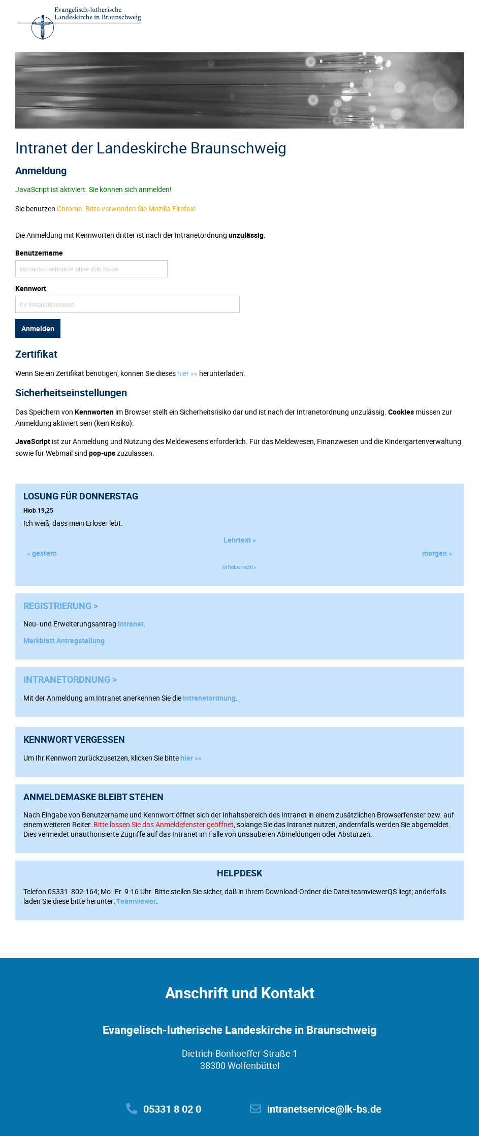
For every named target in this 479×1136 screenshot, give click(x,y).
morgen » (437, 553)
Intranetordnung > (70, 679)
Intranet (131, 623)
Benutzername (39, 253)
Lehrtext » (239, 540)
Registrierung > (60, 605)
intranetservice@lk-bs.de (315, 1109)
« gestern (42, 553)
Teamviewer (136, 901)
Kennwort (30, 288)
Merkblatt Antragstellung (64, 640)
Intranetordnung (209, 698)
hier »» (191, 758)
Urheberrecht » (239, 567)
